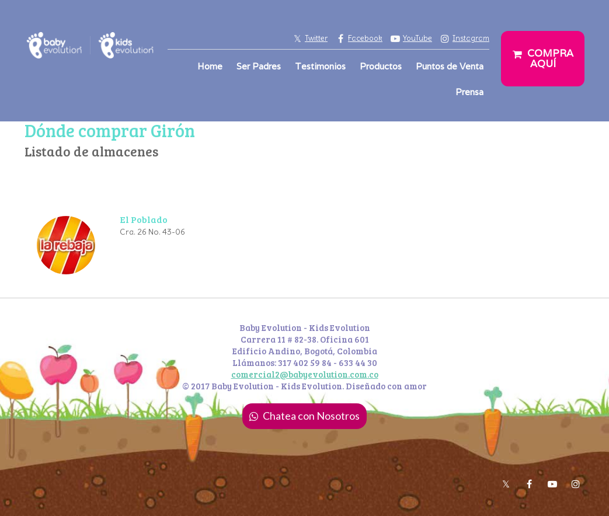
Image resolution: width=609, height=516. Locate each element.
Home (209, 66)
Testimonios (320, 66)
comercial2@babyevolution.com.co (304, 374)
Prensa (469, 91)
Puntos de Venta (449, 66)
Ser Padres (258, 66)
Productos (381, 66)
